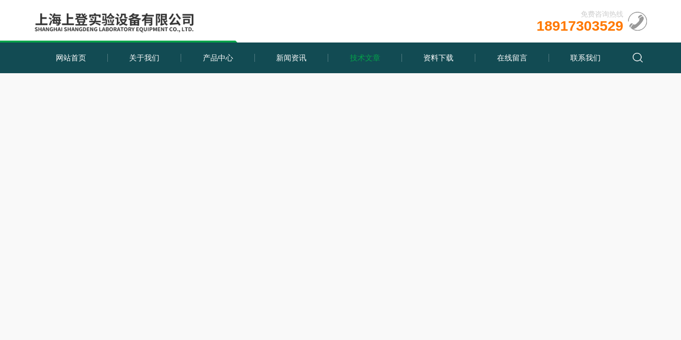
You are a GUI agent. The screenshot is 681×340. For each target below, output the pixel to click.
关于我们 (144, 58)
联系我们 (585, 58)
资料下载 (438, 58)
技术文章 (365, 58)
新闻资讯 (291, 58)
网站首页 (71, 58)
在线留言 (512, 58)
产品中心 (218, 58)
